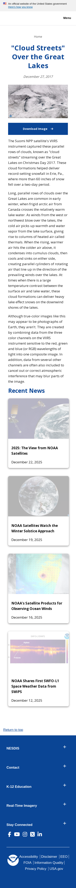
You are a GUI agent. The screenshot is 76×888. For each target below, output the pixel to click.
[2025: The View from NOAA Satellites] (38, 418)
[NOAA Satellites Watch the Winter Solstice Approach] (38, 496)
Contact (12, 767)
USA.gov (56, 869)
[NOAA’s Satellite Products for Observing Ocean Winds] (38, 574)
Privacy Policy (35, 869)
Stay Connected (19, 825)
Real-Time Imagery (21, 806)
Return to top (13, 730)
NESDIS (12, 748)
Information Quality (48, 863)
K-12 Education (18, 787)
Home (38, 37)
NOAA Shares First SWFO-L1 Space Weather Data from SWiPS (35, 686)
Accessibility (28, 857)
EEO (64, 857)
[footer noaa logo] (13, 860)
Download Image (45, 127)
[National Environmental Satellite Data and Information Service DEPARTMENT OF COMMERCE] (15, 17)
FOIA (27, 863)
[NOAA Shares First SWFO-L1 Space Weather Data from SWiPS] (38, 651)
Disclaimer (49, 857)
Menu (63, 18)
